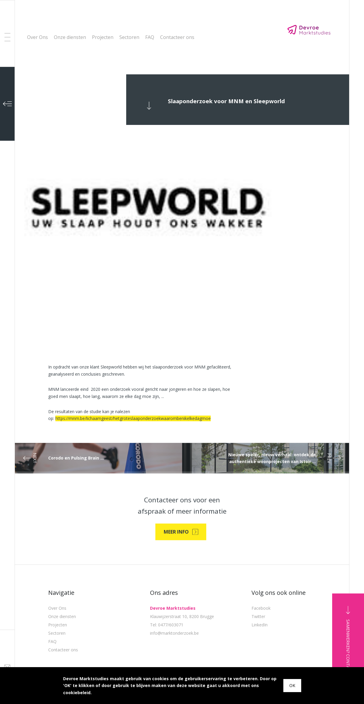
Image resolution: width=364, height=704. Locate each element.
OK (292, 685)
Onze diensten (70, 37)
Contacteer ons (177, 37)
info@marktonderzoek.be (174, 660)
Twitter (258, 643)
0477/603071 (170, 651)
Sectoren (129, 37)
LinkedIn (259, 651)
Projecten (102, 37)
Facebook (261, 635)
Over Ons (37, 37)
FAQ (149, 37)
